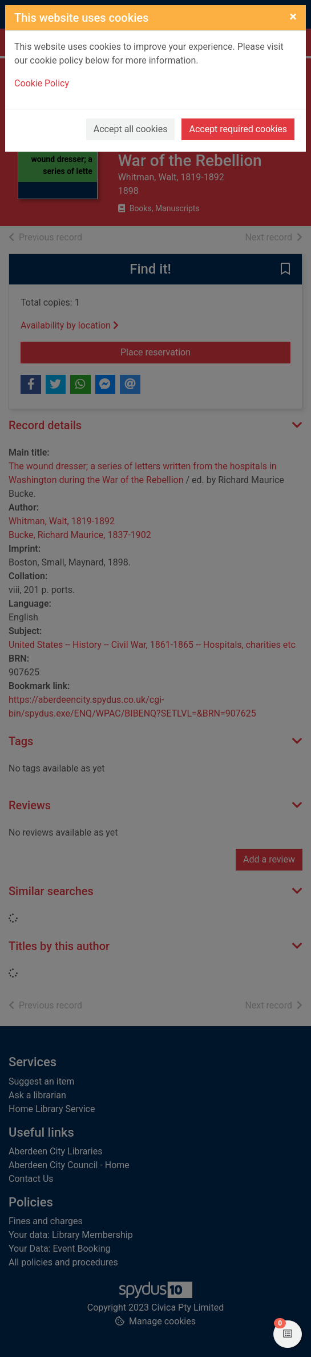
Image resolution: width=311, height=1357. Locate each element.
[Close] (293, 17)
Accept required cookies (238, 129)
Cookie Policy (41, 83)
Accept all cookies (131, 129)
